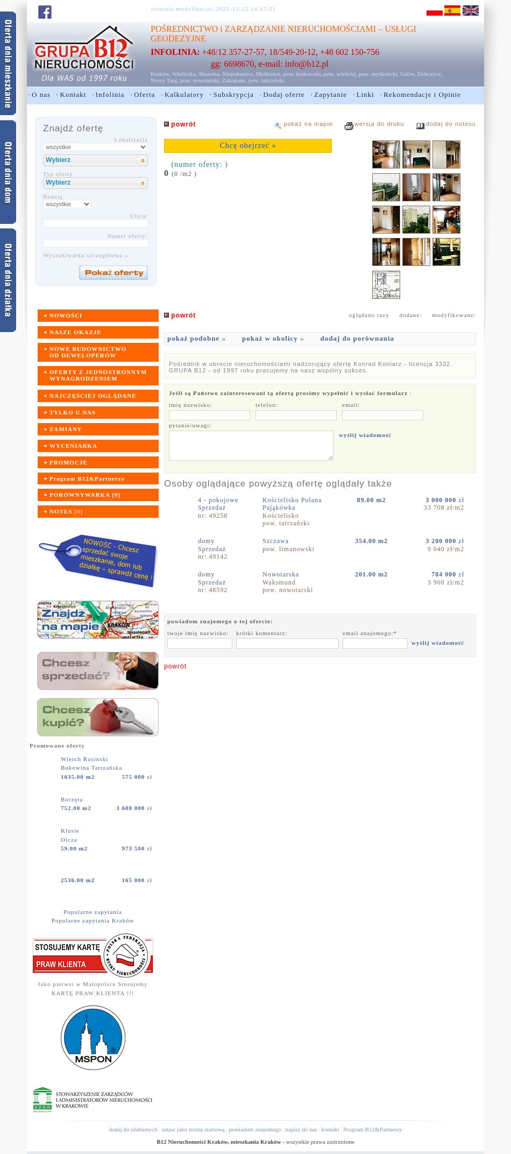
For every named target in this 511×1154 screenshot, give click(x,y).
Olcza (69, 839)
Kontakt (73, 94)
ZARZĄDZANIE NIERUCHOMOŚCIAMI (300, 28)
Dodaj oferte (283, 94)
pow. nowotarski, (200, 80)
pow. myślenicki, (378, 74)
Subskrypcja (233, 94)
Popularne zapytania (92, 912)
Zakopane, (234, 80)
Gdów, (408, 74)
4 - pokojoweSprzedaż (218, 503)
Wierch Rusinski (85, 759)
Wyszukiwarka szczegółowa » (86, 255)
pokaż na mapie (308, 124)
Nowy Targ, (165, 80)
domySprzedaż (212, 544)
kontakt (330, 1129)
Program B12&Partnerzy (372, 1129)
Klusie (71, 830)
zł (137, 776)
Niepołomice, (238, 74)
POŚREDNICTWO (184, 28)
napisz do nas (301, 1129)
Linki (365, 94)
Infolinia (110, 94)
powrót (175, 666)
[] (66, 511)
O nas (41, 94)
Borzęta (73, 799)
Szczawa (276, 541)
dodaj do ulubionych (133, 1129)
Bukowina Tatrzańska (91, 767)
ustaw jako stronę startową (192, 1129)
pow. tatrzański (267, 80)
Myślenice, (269, 74)
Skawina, (210, 74)
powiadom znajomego (255, 1129)
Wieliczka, (184, 74)
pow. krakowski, (302, 74)
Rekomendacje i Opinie (422, 94)
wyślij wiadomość (365, 435)
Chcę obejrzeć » (247, 146)
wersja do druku (379, 124)
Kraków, (161, 74)
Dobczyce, (430, 74)
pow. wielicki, (340, 74)
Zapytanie (330, 94)
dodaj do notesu (451, 124)
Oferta (144, 94)
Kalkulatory (184, 94)
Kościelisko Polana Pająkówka (292, 503)
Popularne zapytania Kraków (93, 920)
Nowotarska (281, 574)
